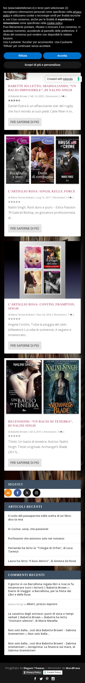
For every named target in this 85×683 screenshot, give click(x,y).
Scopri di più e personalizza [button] (42, 64)
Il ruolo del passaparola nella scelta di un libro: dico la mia (39, 517)
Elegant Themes (34, 668)
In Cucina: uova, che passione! (28, 529)
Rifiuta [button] (23, 55)
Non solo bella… (39, 633)
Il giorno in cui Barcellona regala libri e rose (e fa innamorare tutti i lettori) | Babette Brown (41, 585)
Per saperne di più (24, 122)
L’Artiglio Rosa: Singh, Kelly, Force (41, 191)
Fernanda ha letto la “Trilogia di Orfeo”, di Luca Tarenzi (40, 549)
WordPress (73, 668)
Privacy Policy (33, 672)
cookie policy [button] (54, 23)
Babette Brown (19, 96)
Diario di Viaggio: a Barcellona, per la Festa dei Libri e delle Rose (39, 592)
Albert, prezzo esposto (42, 604)
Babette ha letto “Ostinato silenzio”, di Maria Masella (37, 618)
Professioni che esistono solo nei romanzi (36, 538)
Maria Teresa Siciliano (23, 197)
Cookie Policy (54, 672)
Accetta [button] (62, 55)
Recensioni (52, 96)
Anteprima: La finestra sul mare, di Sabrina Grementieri (41, 648)
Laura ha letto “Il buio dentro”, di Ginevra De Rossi (42, 561)
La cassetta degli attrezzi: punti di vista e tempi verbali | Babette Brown (41, 615)
